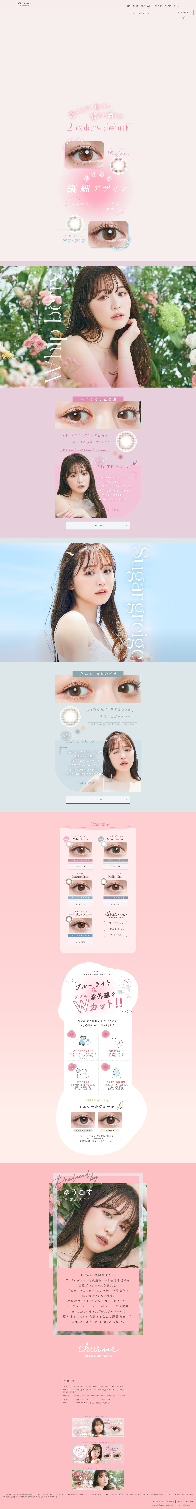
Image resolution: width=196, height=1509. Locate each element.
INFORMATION (152, 6)
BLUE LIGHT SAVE (103, 6)
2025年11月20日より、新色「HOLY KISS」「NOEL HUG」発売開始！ (94, 1396)
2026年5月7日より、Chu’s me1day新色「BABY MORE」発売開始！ (93, 1387)
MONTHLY (118, 6)
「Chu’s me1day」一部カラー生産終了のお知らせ (87, 1403)
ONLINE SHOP (182, 5)
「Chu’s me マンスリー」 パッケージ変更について (87, 1399)
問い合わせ (170, 1502)
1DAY (89, 6)
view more (97, 526)
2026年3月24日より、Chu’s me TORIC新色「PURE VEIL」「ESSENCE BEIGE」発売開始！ (95, 1391)
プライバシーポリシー (185, 1502)
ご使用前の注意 (157, 1502)
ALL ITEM (139, 6)
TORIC (129, 6)
